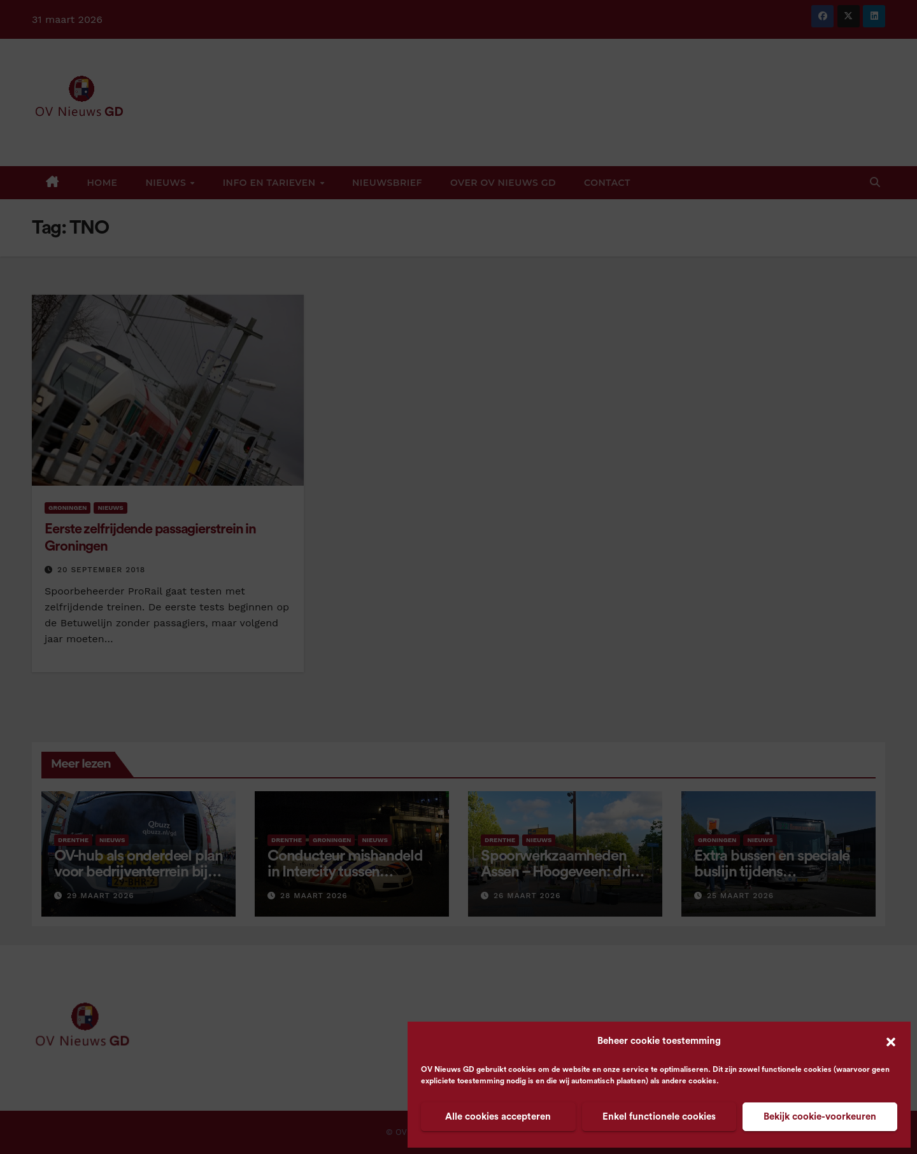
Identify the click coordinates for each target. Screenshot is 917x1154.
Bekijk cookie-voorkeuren (820, 1117)
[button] (891, 1041)
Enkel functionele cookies (659, 1117)
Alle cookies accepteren (498, 1117)
